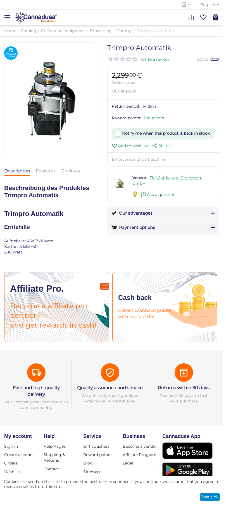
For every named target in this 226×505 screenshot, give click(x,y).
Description (17, 171)
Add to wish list (130, 146)
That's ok (209, 496)
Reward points (97, 454)
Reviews (70, 171)
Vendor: (139, 177)
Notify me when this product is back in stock (166, 133)
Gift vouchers (96, 446)
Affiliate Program (139, 454)
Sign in (11, 446)
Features (46, 171)
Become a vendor (140, 446)
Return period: (126, 106)
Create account (19, 454)
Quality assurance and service (110, 387)
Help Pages (55, 446)
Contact (51, 468)
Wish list (12, 471)
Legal (128, 463)
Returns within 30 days (184, 387)
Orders (11, 463)
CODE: (203, 59)
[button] (160, 145)
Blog (88, 463)
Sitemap (91, 471)
